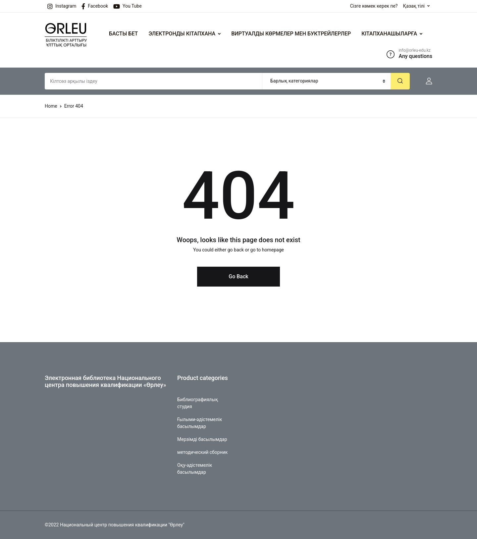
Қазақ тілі (414, 6)
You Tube (127, 6)
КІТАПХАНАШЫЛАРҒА (389, 33)
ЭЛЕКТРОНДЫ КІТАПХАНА (181, 33)
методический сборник (202, 452)
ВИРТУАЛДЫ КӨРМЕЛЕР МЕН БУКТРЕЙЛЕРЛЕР (291, 33)
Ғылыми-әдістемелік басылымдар (199, 423)
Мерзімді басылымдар (202, 439)
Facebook (94, 6)
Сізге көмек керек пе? (374, 6)
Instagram (61, 6)
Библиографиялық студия (197, 403)
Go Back (238, 276)
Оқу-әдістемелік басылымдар (194, 468)
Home (51, 106)
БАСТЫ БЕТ (123, 33)
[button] (426, 81)
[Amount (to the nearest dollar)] (153, 81)
